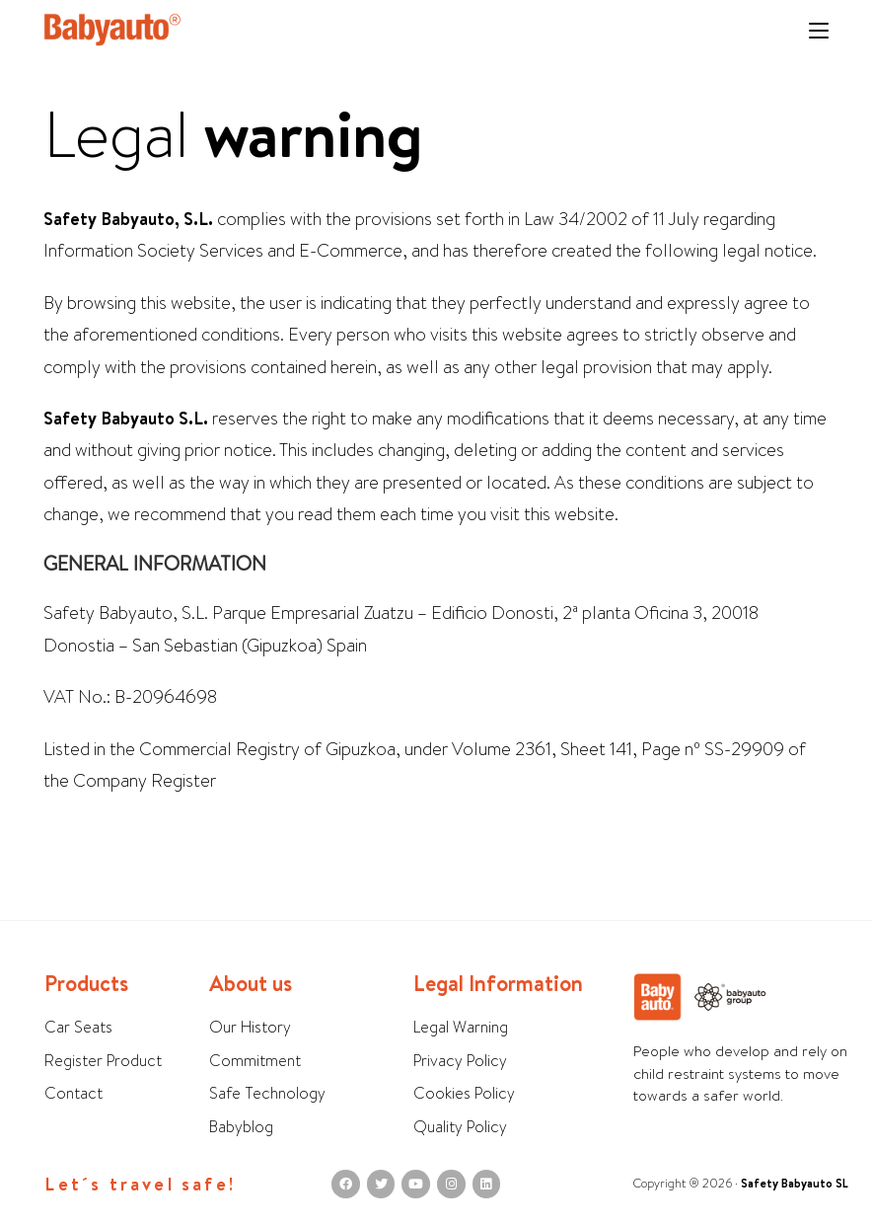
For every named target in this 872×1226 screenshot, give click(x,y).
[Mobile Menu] (819, 32)
